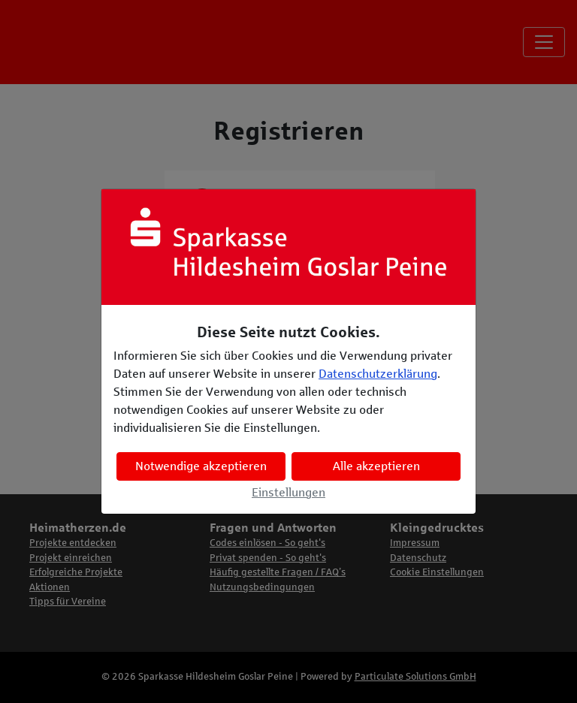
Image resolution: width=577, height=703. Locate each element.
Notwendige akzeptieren (201, 466)
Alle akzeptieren (376, 466)
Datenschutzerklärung (378, 373)
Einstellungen (288, 492)
